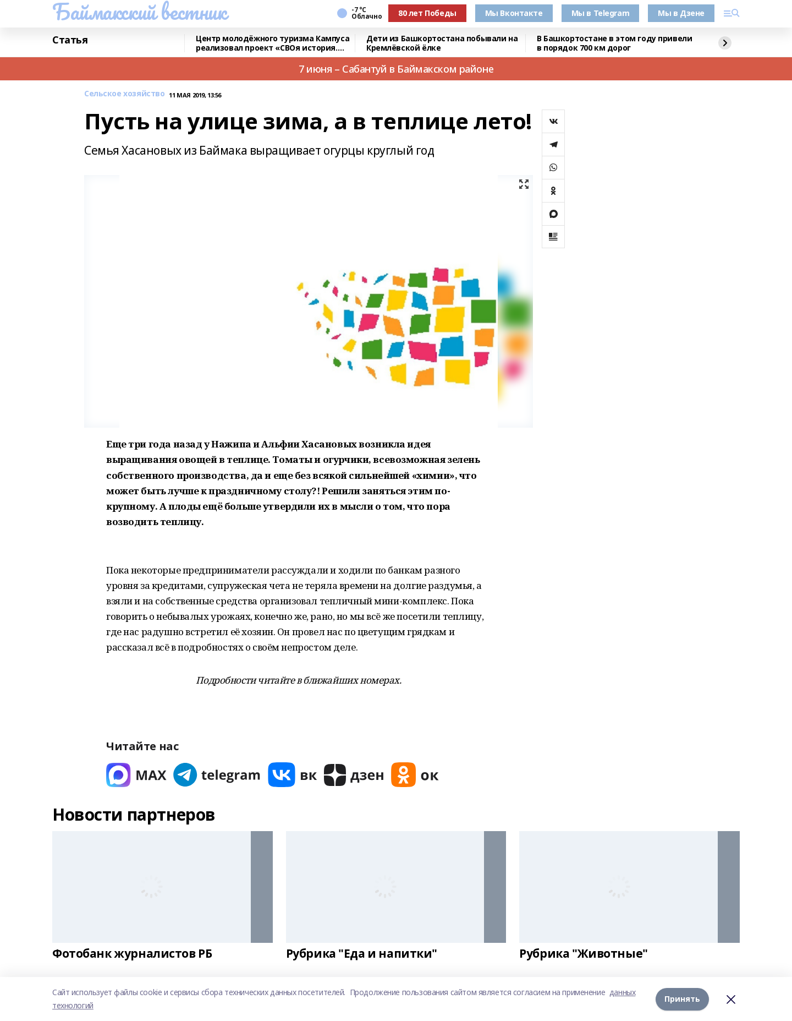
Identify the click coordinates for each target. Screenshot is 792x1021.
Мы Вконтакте (514, 13)
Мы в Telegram (600, 13)
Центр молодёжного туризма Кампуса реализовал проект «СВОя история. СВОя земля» (272, 43)
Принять (682, 998)
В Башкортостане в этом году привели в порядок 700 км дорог (614, 43)
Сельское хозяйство (124, 94)
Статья (69, 40)
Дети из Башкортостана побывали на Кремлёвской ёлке (442, 43)
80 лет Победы (427, 13)
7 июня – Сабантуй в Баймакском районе (396, 68)
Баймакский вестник (139, 11)
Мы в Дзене (681, 13)
